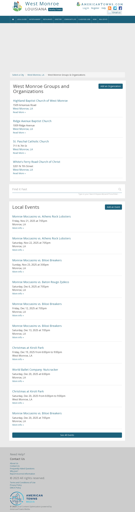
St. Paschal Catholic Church (31, 141)
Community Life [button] (70, 19)
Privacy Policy (16, 485)
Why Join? (14, 471)
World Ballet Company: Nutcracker (35, 369)
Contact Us (17, 459)
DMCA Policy (15, 487)
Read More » (19, 112)
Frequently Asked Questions (22, 468)
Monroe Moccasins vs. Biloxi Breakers (37, 260)
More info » (18, 228)
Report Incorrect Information (22, 473)
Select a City (18, 74)
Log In (86, 8)
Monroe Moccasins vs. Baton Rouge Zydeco (40, 282)
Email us (116, 12)
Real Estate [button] (103, 19)
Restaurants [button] (47, 19)
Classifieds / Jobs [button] (84, 19)
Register (95, 8)
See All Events (67, 435)
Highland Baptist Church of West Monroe (40, 100)
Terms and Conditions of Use (22, 482)
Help (103, 8)
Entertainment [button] (34, 19)
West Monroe (42, 3)
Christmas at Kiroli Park (28, 348)
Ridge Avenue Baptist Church (32, 121)
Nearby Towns (55, 9)
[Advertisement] (67, 47)
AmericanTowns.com (99, 4)
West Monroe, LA (35, 74)
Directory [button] (58, 19)
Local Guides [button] (22, 19)
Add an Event (113, 207)
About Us (14, 463)
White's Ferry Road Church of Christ (36, 162)
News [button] (94, 19)
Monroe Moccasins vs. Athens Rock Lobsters (41, 216)
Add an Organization (110, 86)
